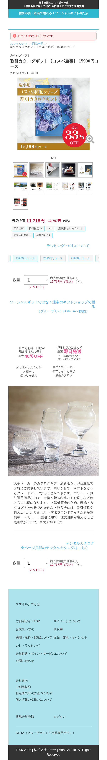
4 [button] (44, 152)
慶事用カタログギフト (70, 228)
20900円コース (53, 258)
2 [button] (34, 152)
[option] (53, 113)
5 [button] (48, 152)
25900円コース (80, 258)
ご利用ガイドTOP (28, 621)
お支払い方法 (25, 629)
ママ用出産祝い (22, 235)
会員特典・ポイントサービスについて (41, 653)
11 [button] (76, 152)
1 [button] (30, 152)
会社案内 (22, 680)
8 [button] (62, 152)
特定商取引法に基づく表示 (34, 693)
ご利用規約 (23, 687)
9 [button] (67, 152)
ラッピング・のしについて (68, 246)
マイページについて (67, 621)
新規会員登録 (25, 716)
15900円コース (25, 258)
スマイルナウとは (28, 604)
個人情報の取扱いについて (34, 699)
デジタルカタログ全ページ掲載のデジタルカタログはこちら (57, 545)
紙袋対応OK (43, 235)
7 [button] (58, 152)
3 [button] (39, 152)
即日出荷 (19, 228)
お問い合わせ (25, 661)
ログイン (60, 716)
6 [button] (53, 152)
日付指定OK (36, 228)
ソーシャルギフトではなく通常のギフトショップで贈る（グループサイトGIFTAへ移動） (52, 306)
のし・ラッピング (28, 645)
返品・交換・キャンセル (70, 637)
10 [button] (72, 152)
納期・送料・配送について (34, 637)
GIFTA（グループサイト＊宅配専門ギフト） (46, 733)
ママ (50, 228)
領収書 (58, 629)
